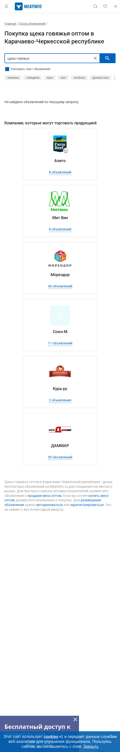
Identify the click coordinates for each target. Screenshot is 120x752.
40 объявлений (60, 286)
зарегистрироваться (87, 505)
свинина (13, 77)
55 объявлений (60, 457)
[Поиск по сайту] (95, 6)
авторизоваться (49, 505)
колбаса (79, 77)
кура (50, 77)
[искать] (107, 58)
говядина (33, 77)
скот (63, 77)
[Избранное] (105, 6)
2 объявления (60, 400)
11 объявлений (60, 343)
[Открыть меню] (6, 6)
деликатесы (100, 77)
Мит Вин (60, 217)
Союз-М (60, 331)
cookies (53, 736)
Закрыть (91, 746)
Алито (60, 160)
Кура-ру (60, 388)
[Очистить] (95, 58)
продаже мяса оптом (44, 496)
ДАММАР (60, 445)
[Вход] (115, 6)
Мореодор (60, 274)
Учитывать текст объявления (30, 69)
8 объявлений (60, 172)
